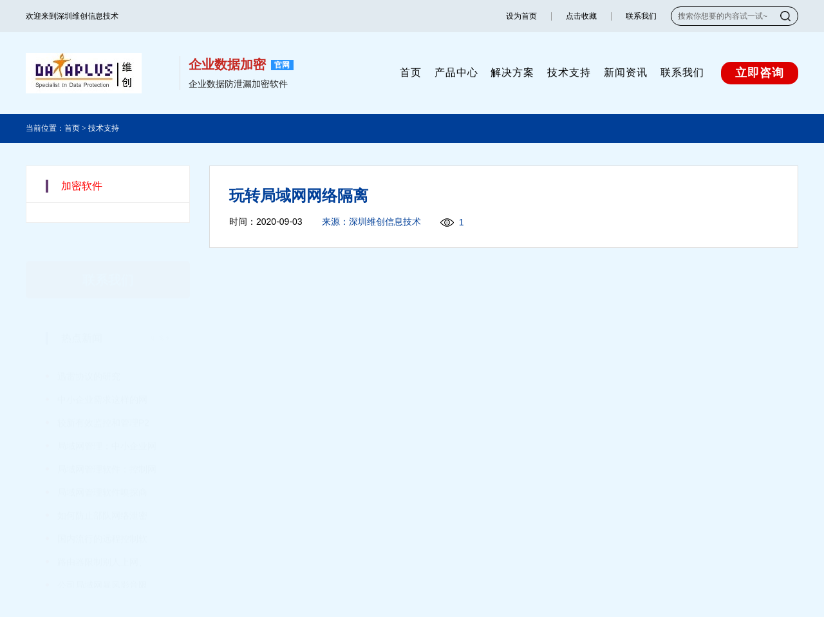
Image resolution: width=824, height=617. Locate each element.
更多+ (160, 319)
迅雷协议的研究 (88, 357)
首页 (411, 72)
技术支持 (569, 72)
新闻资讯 (626, 72)
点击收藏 (581, 16)
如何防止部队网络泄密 (102, 496)
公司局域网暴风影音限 (102, 566)
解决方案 (512, 72)
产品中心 (456, 72)
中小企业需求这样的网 (102, 380)
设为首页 (521, 16)
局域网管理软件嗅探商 (102, 473)
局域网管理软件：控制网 (106, 450)
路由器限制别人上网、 (102, 543)
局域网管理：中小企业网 (106, 427)
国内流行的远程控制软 (102, 520)
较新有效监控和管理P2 (103, 404)
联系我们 (641, 16)
